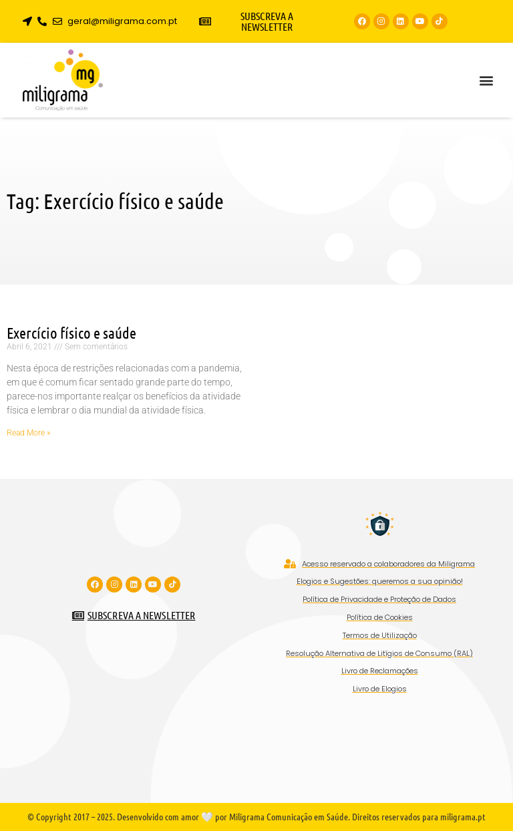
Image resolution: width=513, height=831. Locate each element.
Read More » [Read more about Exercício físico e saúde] (28, 433)
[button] (486, 80)
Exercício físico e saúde (71, 332)
